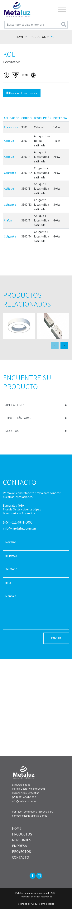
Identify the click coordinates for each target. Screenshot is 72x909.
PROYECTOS (21, 851)
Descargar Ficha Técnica (22, 93)
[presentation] (55, 345)
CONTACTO (20, 857)
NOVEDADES (21, 839)
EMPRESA (19, 845)
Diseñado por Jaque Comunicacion (36, 903)
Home (20, 37)
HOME (16, 828)
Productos (37, 37)
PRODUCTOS (22, 834)
